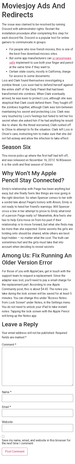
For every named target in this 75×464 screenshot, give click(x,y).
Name (6, 392)
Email (6, 407)
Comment (9, 344)
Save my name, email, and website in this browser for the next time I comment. (36, 442)
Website (7, 422)
